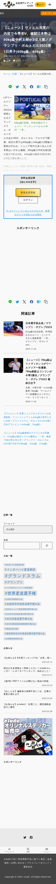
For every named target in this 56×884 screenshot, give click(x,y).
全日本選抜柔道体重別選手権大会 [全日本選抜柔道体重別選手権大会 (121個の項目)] (21, 624)
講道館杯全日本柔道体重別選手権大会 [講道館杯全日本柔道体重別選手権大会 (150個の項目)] (25, 633)
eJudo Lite (10, 859)
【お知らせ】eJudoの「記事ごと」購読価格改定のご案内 (27, 705)
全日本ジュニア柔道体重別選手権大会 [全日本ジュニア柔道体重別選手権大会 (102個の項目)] (21, 609)
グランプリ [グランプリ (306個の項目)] (15, 582)
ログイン (39, 5)
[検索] (46, 545)
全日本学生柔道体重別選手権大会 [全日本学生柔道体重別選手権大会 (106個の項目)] (19, 614)
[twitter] (17, 87)
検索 (6, 540)
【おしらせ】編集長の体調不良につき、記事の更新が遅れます (27, 692)
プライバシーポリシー (38, 863)
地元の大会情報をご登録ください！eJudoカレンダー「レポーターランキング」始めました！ (27, 669)
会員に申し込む (28, 13)
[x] (24, 87)
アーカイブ (9, 523)
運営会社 (27, 867)
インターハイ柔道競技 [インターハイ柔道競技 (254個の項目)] (21, 569)
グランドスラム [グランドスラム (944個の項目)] (24, 575)
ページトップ (9, 850)
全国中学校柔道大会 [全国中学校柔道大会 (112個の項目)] (14, 599)
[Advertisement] (28, 264)
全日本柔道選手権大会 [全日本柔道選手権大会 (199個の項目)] (19, 618)
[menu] (49, 4)
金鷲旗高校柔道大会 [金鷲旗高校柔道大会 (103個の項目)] (14, 639)
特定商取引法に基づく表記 (31, 859)
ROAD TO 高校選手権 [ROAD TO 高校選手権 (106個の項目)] (15, 565)
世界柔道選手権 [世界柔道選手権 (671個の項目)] (22, 593)
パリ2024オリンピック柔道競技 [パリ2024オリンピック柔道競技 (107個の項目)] (19, 588)
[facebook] (31, 87)
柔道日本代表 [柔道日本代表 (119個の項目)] (12, 629)
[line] (10, 87)
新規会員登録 (28, 192)
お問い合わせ (18, 863)
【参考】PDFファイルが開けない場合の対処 (26, 681)
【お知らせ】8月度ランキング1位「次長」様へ (28, 658)
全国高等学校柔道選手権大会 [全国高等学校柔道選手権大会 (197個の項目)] (23, 604)
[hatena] (38, 87)
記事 (8, 61)
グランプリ (21, 61)
